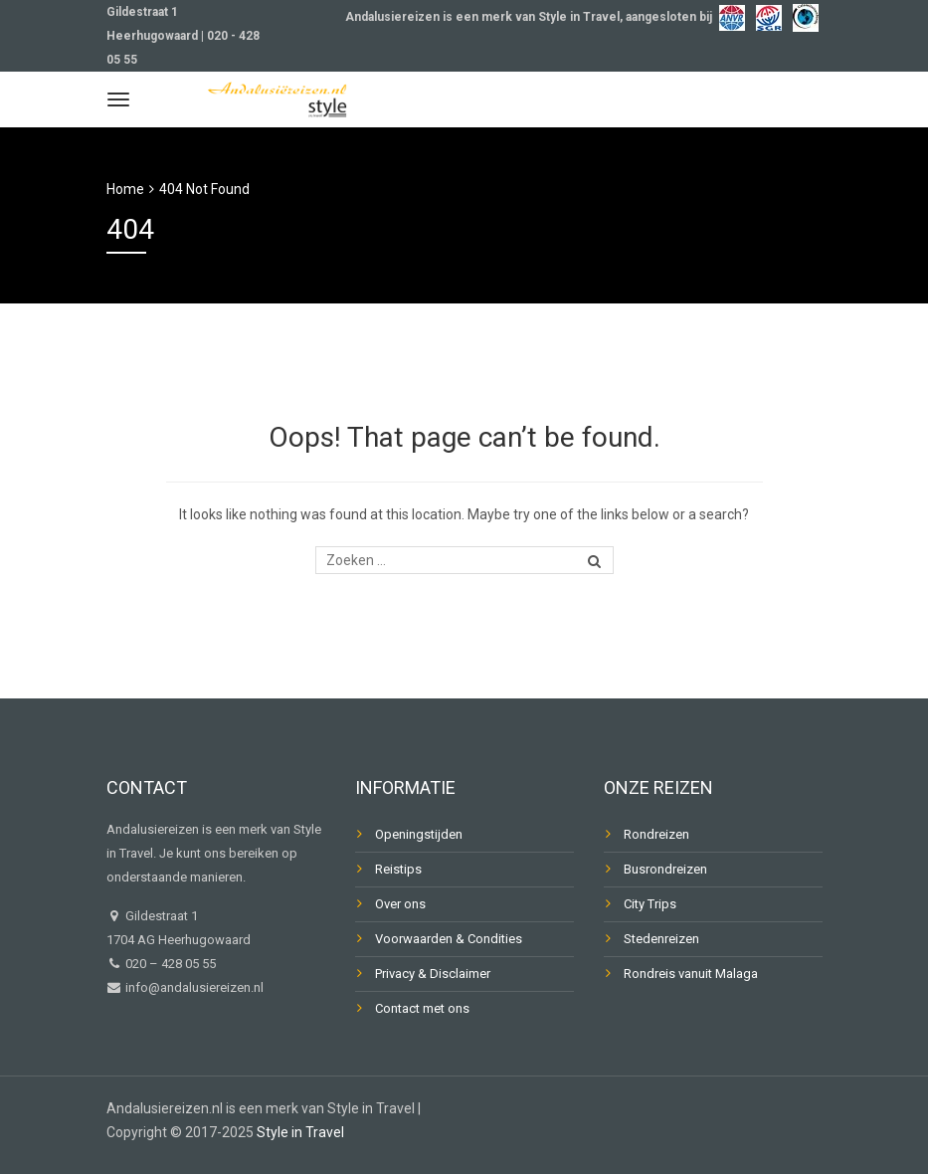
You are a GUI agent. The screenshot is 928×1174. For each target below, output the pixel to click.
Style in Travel (300, 1132)
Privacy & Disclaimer (432, 973)
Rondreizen (656, 834)
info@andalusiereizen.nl (193, 987)
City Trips (650, 903)
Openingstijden (419, 834)
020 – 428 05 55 (170, 963)
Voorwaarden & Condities (448, 938)
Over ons (400, 903)
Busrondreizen (665, 869)
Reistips (398, 869)
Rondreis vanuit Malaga (691, 973)
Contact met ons (422, 1008)
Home (125, 189)
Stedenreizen (661, 938)
